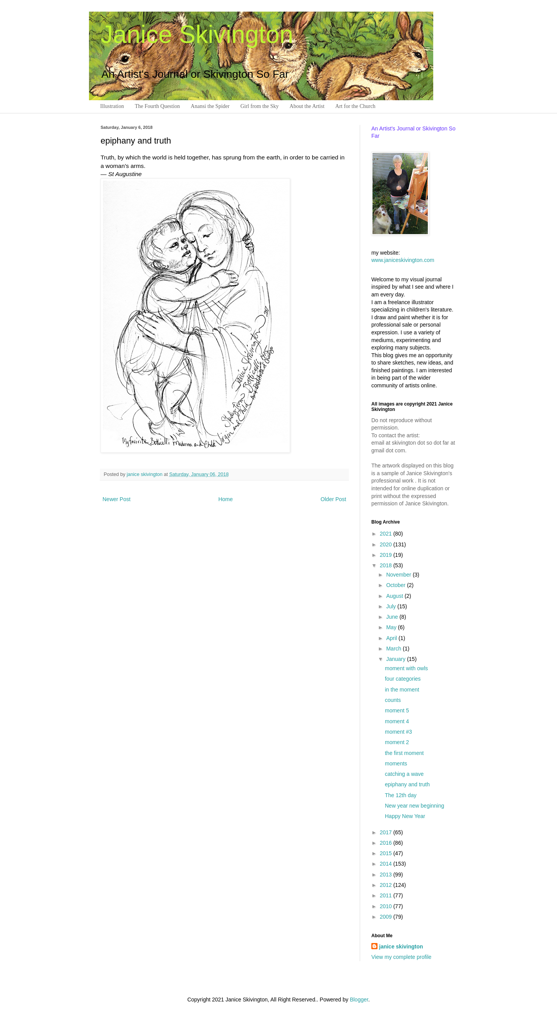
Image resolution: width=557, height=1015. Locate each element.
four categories (403, 679)
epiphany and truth (407, 784)
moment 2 (397, 742)
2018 (386, 565)
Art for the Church (355, 106)
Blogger (359, 999)
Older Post (333, 499)
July (391, 606)
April (392, 638)
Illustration (112, 106)
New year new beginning (414, 806)
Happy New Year (405, 816)
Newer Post (116, 499)
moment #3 (398, 732)
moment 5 (397, 710)
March (394, 648)
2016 (386, 843)
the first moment (404, 753)
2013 (386, 874)
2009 (386, 917)
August (395, 596)
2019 (386, 555)
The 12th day (401, 795)
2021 (386, 534)
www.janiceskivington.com (402, 260)
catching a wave (404, 774)
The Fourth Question (157, 106)
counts (393, 700)
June (392, 617)
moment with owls (406, 668)
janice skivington (145, 474)
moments (396, 763)
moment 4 (397, 721)
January (396, 659)
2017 (386, 832)
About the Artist (307, 106)
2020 (386, 544)
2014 (386, 864)
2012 (386, 885)
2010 (386, 906)
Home (225, 499)
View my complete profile (401, 957)
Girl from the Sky (259, 106)
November (399, 575)
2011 (386, 895)
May (392, 627)
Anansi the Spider (210, 106)
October (396, 585)
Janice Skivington (197, 34)
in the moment (402, 689)
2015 (386, 853)
